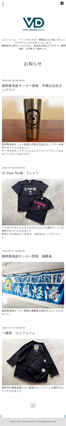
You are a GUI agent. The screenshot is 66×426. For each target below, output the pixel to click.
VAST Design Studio (26, 421)
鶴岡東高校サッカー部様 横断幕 (27, 256)
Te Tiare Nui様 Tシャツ (20, 173)
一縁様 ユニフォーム (18, 333)
